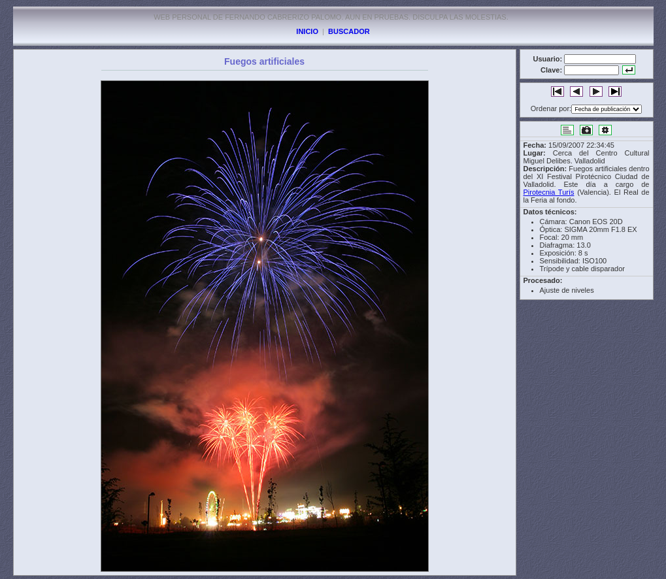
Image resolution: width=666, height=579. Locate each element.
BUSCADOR (349, 31)
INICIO (307, 31)
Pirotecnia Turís (549, 192)
